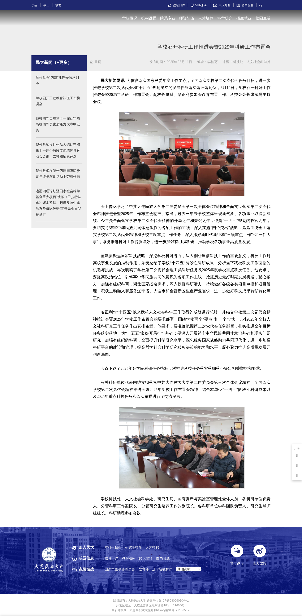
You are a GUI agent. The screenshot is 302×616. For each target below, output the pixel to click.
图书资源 (245, 5)
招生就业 (243, 18)
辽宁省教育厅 (162, 569)
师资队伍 (186, 18)
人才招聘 (152, 547)
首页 (95, 62)
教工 (46, 5)
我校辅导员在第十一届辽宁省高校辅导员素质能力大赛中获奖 (58, 124)
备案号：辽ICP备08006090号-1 (168, 600)
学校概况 (129, 18)
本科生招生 (113, 547)
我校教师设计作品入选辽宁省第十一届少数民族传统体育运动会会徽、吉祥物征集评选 (58, 150)
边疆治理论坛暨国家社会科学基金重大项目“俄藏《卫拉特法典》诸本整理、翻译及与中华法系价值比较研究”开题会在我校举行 (58, 202)
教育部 (144, 569)
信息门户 (176, 5)
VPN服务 (199, 5)
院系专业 (167, 18)
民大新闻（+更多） (54, 62)
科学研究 (224, 18)
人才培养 (205, 18)
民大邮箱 (221, 5)
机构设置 (148, 18)
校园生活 (263, 18)
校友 (58, 5)
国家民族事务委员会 (120, 569)
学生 (34, 5)
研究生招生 (133, 547)
